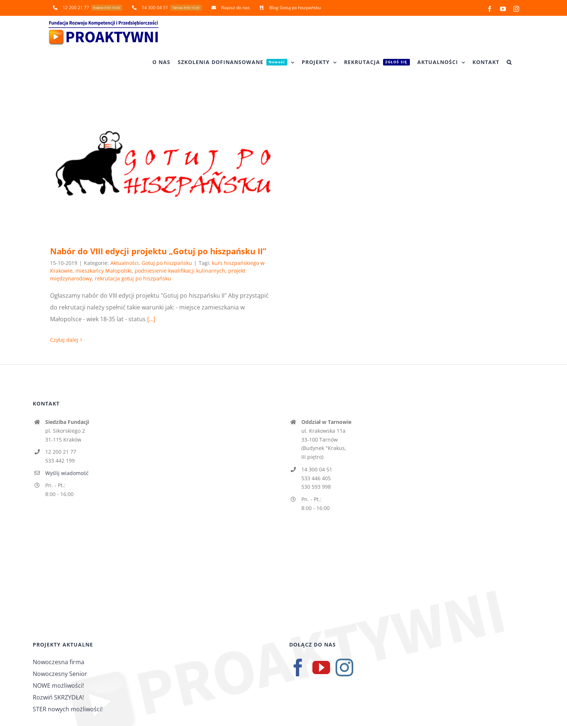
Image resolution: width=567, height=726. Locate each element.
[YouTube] (321, 667)
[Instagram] (344, 667)
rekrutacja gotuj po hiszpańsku (133, 278)
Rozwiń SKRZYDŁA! (58, 697)
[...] (151, 319)
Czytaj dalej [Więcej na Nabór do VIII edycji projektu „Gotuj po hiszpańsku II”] (64, 339)
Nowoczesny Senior (60, 674)
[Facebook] (298, 667)
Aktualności (124, 262)
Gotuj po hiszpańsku (167, 262)
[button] (509, 62)
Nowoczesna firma (58, 662)
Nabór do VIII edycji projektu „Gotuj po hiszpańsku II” (158, 250)
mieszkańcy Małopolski (103, 270)
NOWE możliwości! (58, 685)
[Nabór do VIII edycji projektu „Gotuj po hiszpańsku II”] (163, 164)
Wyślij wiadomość (67, 473)
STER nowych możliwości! (68, 709)
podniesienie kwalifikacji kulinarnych (180, 270)
